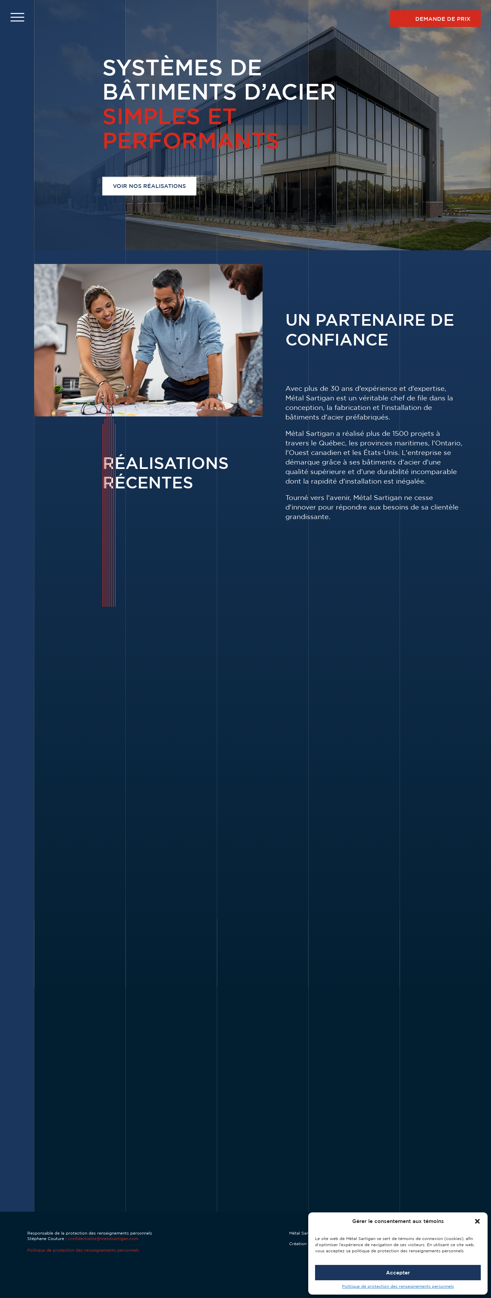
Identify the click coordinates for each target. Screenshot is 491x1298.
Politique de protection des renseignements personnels (398, 1286)
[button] (477, 1221)
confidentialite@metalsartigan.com (103, 1238)
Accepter (398, 1272)
